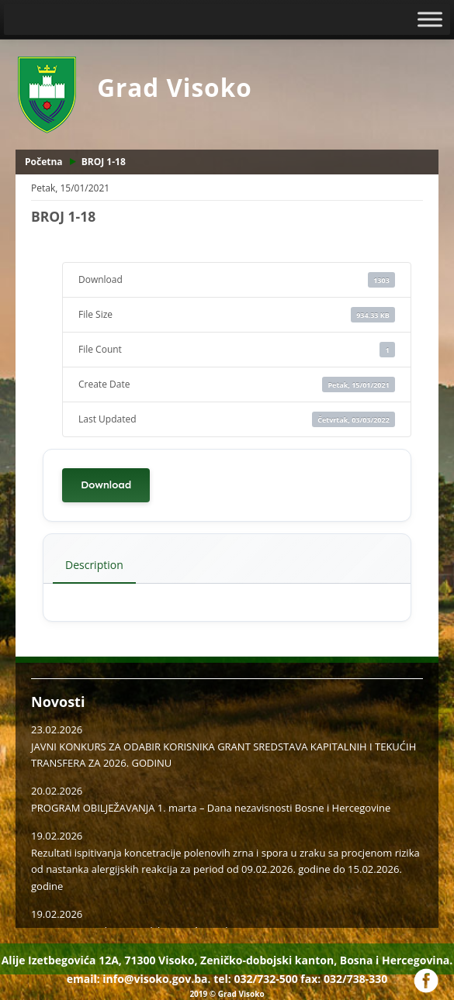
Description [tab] (94, 564)
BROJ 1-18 (103, 161)
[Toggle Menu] (430, 19)
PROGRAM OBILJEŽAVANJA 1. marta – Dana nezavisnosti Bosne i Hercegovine (210, 808)
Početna (44, 161)
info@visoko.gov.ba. (156, 978)
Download (106, 484)
